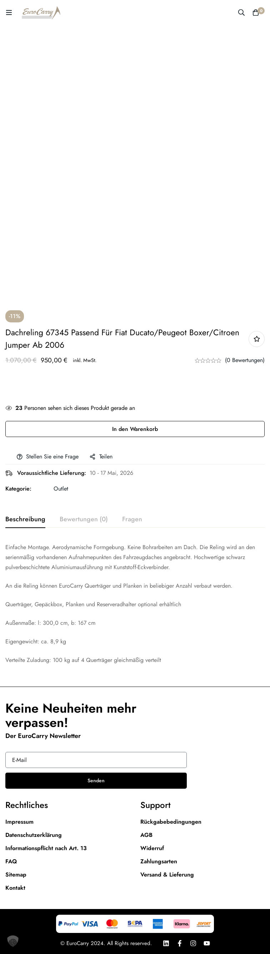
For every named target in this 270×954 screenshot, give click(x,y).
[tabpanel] (135, 603)
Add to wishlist (257, 339)
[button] (13, 941)
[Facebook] (179, 943)
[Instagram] (193, 943)
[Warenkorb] (256, 12)
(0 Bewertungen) (245, 360)
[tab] (25, 519)
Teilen (105, 456)
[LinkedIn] (166, 943)
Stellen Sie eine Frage (52, 456)
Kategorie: (18, 488)
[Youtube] (207, 943)
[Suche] (241, 12)
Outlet (61, 488)
